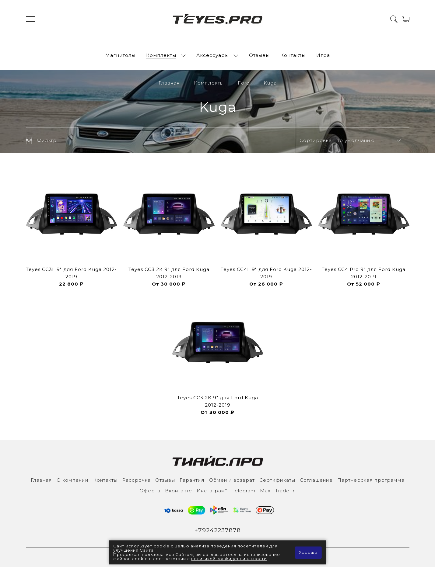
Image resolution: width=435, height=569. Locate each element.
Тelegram (243, 492)
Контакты (293, 56)
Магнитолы (120, 56)
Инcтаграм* (212, 492)
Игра (323, 56)
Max (265, 492)
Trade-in (285, 492)
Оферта (149, 492)
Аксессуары (212, 56)
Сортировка (316, 142)
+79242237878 (217, 532)
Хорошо (308, 552)
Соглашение (316, 482)
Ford (244, 85)
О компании (73, 482)
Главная (169, 85)
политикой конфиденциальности (229, 559)
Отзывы (259, 56)
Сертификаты (277, 482)
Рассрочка (136, 482)
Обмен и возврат (232, 482)
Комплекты (161, 56)
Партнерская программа (371, 482)
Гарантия (192, 482)
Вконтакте (178, 492)
